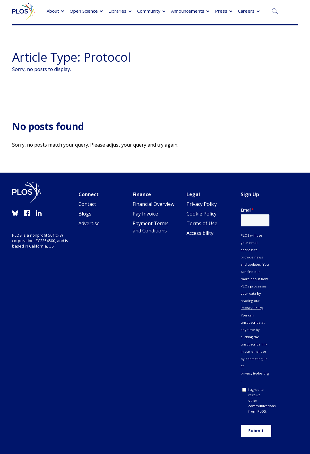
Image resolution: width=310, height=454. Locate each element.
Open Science (84, 11)
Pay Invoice (145, 213)
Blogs (84, 213)
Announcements (187, 11)
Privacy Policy (201, 204)
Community (148, 11)
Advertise (89, 223)
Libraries (117, 11)
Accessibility (199, 233)
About (53, 11)
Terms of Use (201, 223)
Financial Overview (153, 204)
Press (221, 11)
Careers (246, 11)
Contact (87, 204)
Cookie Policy (201, 213)
